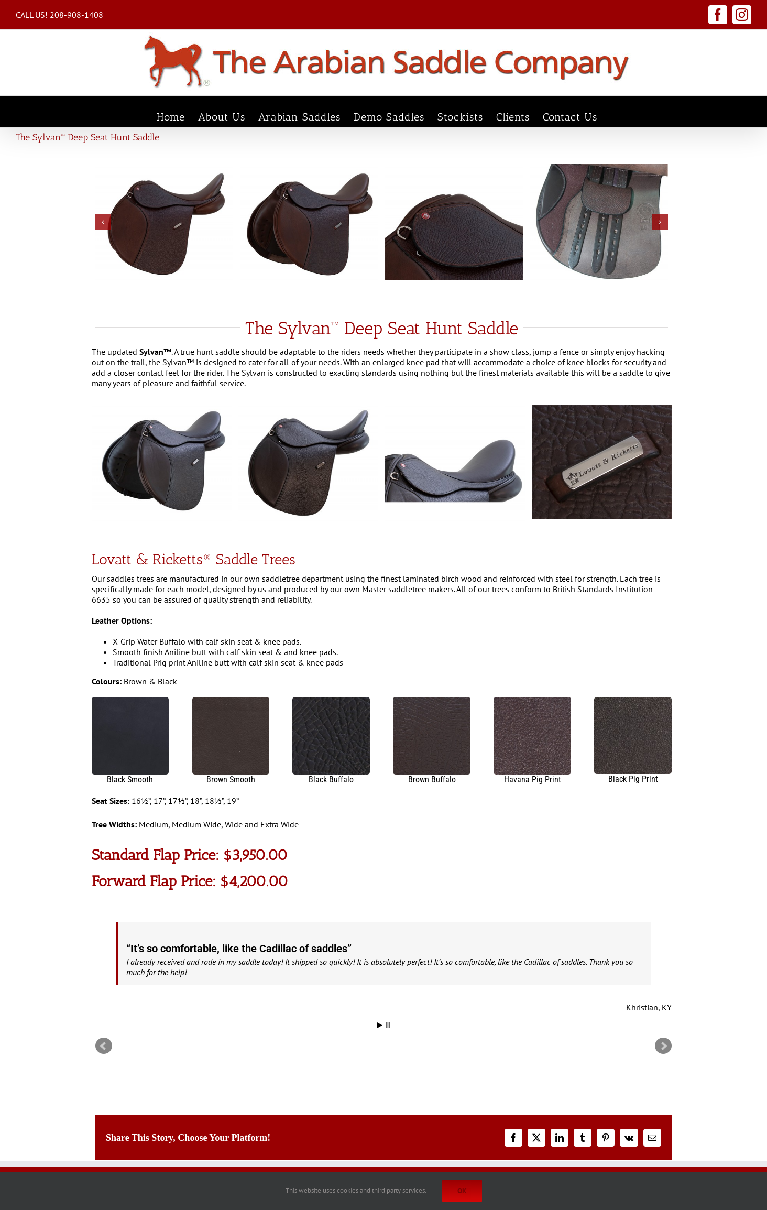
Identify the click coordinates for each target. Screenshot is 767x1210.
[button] (103, 222)
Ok (462, 1190)
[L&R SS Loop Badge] (602, 462)
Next (663, 1046)
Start (379, 1025)
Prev (103, 1046)
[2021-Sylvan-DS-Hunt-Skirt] (454, 222)
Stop (388, 1025)
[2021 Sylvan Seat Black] (455, 463)
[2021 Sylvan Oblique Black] (162, 463)
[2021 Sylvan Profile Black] (308, 463)
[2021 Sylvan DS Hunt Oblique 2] (309, 222)
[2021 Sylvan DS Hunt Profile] (164, 222)
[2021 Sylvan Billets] (599, 222)
